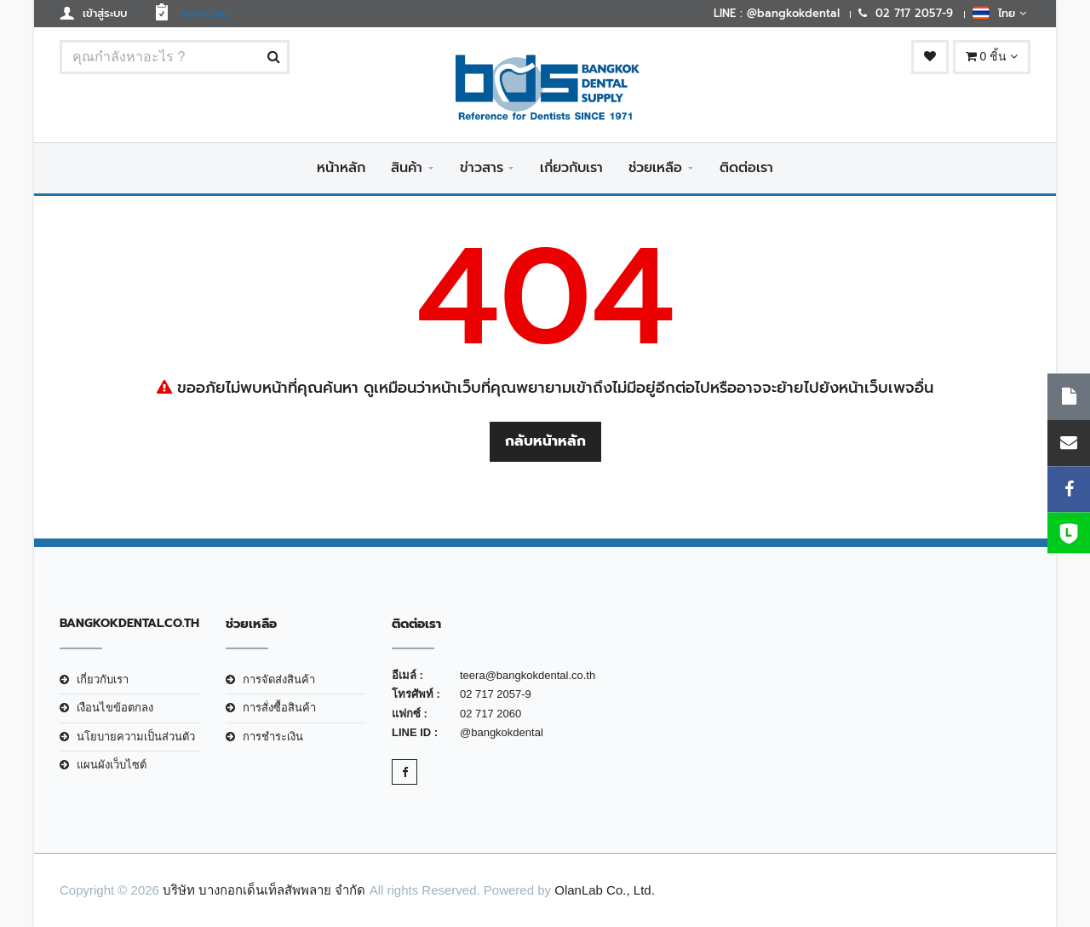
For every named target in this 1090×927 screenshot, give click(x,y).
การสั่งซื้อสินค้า (279, 707)
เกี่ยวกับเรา (571, 168)
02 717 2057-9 (495, 694)
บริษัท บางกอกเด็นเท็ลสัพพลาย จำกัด (264, 890)
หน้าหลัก (341, 168)
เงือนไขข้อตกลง (115, 707)
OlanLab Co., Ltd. (604, 890)
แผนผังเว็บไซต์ (111, 764)
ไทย (999, 12)
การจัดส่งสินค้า (279, 679)
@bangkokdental (501, 732)
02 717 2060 (490, 713)
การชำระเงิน (273, 736)
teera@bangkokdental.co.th (527, 675)
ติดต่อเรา (746, 168)
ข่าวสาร (481, 168)
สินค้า (406, 168)
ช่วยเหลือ (655, 168)
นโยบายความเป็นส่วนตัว (136, 736)
